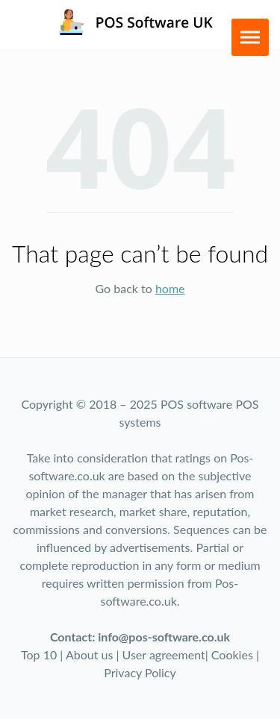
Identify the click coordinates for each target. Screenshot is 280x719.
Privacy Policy (140, 672)
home (170, 288)
